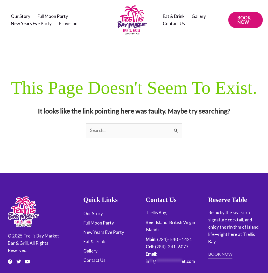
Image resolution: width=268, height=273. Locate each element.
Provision (68, 23)
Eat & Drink (174, 16)
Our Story (20, 16)
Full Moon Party (52, 16)
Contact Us (174, 23)
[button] (245, 20)
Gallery (199, 16)
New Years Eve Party (31, 23)
